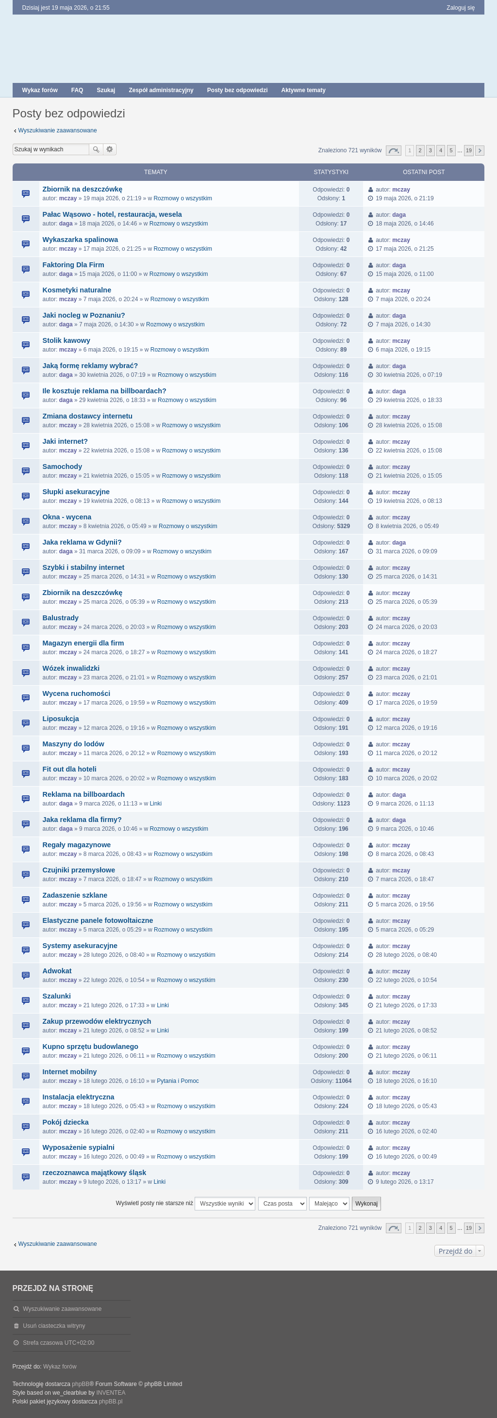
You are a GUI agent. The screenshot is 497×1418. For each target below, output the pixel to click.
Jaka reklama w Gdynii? (82, 542)
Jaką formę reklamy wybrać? (90, 366)
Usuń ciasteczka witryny (54, 1325)
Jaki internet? (65, 441)
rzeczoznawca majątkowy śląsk (95, 1172)
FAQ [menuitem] (77, 90)
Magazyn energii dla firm (83, 643)
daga (66, 223)
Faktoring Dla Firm (73, 265)
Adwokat (57, 971)
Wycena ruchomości (77, 693)
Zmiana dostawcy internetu (88, 416)
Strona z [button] (393, 150)
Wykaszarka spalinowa (80, 239)
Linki (155, 803)
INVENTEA (110, 1392)
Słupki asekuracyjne (76, 492)
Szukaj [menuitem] (106, 90)
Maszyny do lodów (73, 744)
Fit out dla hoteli (70, 769)
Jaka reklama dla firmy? (82, 819)
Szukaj (96, 149)
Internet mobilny (70, 1072)
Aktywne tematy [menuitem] (303, 90)
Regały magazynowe (77, 845)
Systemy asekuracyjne (80, 946)
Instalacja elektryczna (79, 1097)
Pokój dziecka (66, 1122)
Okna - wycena (67, 517)
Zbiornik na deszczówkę (83, 189)
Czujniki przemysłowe (79, 870)
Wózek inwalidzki (71, 668)
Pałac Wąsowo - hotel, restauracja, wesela (112, 214)
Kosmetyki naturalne (77, 290)
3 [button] (430, 150)
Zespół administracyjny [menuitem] (161, 90)
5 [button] (451, 150)
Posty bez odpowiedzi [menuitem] (237, 90)
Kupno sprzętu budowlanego (90, 1046)
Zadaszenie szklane (75, 895)
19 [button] (469, 150)
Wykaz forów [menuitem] (40, 90)
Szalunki (57, 996)
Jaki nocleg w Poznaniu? (84, 315)
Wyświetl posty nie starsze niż (186, 1203)
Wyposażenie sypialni (79, 1147)
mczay (68, 198)
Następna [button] (479, 150)
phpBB (80, 1384)
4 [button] (440, 150)
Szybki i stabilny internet (84, 567)
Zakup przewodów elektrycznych (97, 1021)
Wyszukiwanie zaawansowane (57, 130)
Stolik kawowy (66, 340)
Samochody (63, 466)
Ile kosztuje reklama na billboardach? (104, 391)
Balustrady (61, 618)
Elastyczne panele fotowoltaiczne (98, 920)
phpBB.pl (111, 1401)
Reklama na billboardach (84, 794)
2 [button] (420, 150)
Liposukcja (61, 719)
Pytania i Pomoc (178, 1081)
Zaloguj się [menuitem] (461, 8)
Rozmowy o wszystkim (182, 198)
